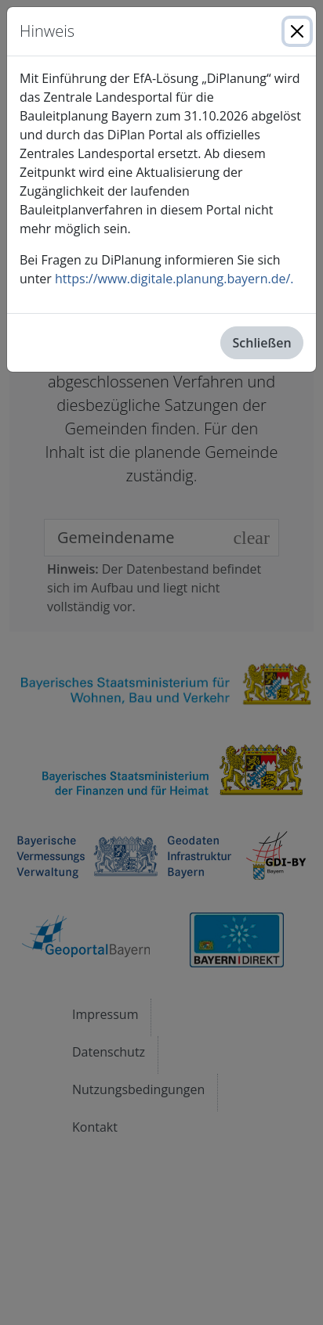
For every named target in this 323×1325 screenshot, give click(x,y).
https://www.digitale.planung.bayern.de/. (174, 278)
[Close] (297, 31)
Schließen (262, 342)
